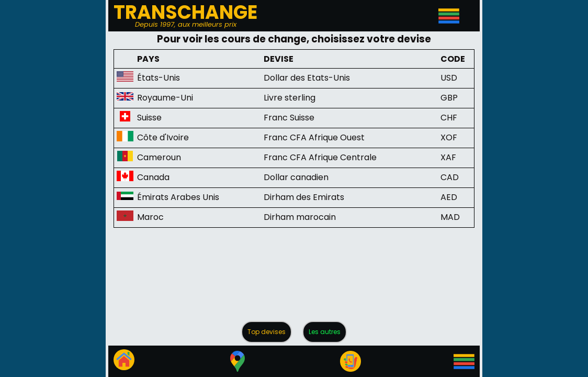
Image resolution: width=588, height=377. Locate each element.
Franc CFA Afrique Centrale (320, 157)
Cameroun (159, 157)
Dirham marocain (300, 217)
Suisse (149, 118)
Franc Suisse (289, 118)
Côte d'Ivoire (163, 137)
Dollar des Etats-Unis (307, 78)
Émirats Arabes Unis (178, 197)
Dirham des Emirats (304, 197)
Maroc (150, 217)
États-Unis (158, 78)
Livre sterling (289, 98)
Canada (153, 177)
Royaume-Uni (165, 98)
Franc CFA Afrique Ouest (314, 137)
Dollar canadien (296, 177)
